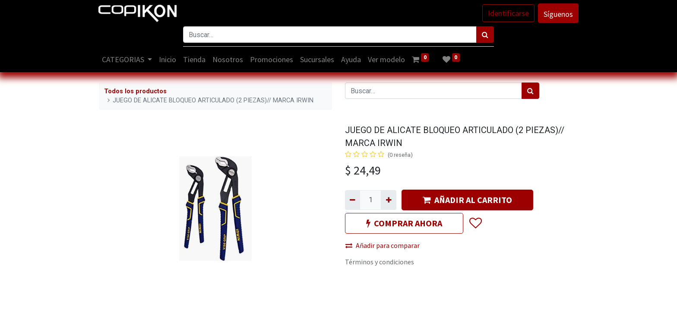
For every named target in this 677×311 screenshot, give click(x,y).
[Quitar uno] (352, 200)
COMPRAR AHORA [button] (404, 223)
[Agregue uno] (388, 200)
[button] (475, 223)
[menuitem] (168, 59)
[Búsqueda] (485, 34)
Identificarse (507, 13)
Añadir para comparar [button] (382, 245)
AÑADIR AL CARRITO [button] (467, 199)
